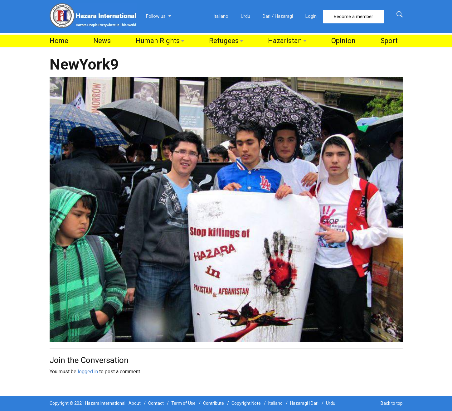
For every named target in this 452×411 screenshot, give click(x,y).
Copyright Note (246, 403)
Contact (156, 403)
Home (59, 41)
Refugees (224, 41)
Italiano (220, 16)
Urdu (245, 16)
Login (311, 16)
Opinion (343, 41)
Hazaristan (285, 41)
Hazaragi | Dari (304, 403)
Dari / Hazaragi (278, 16)
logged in (88, 372)
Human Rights (158, 41)
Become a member (353, 16)
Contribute (213, 403)
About (135, 403)
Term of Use (183, 403)
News (102, 41)
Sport (389, 41)
